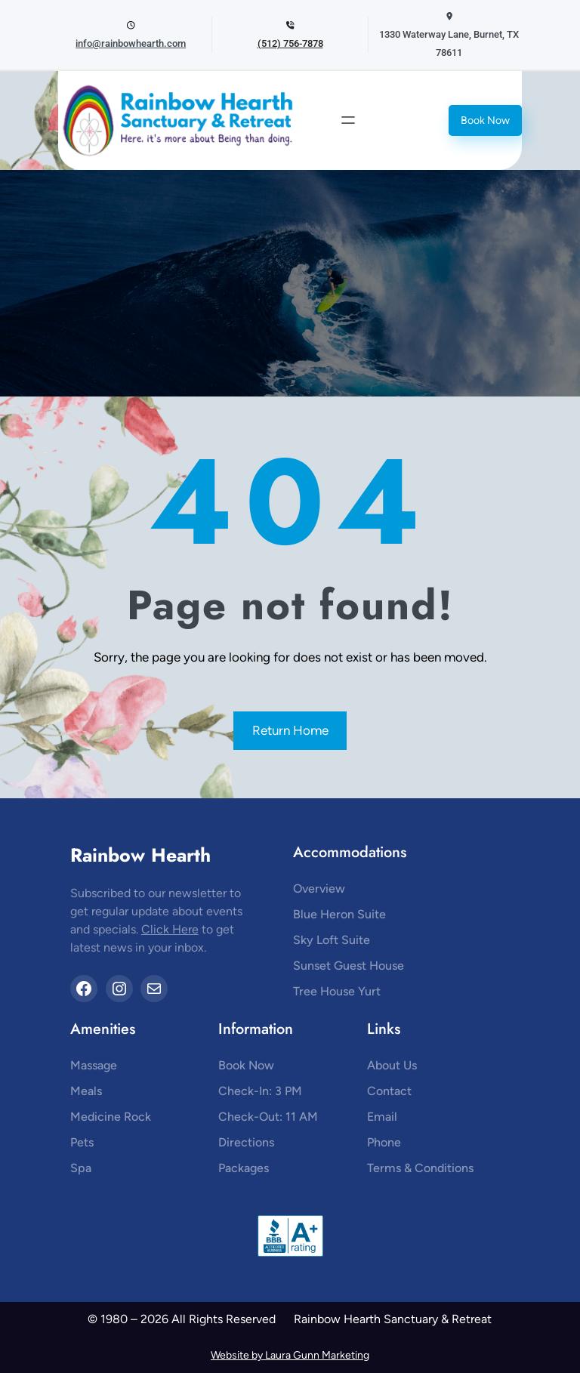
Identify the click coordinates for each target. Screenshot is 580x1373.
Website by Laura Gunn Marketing (290, 1355)
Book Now (485, 120)
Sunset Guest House (348, 965)
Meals (86, 1091)
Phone (384, 1142)
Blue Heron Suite (339, 914)
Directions (246, 1142)
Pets (82, 1142)
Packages (243, 1168)
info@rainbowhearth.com (131, 43)
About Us (392, 1065)
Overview (319, 888)
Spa (80, 1168)
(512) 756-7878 (290, 43)
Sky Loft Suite (331, 940)
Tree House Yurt (337, 991)
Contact (389, 1091)
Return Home (290, 730)
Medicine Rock (110, 1116)
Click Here (170, 929)
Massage (93, 1065)
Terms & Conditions (420, 1168)
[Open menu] (348, 120)
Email (382, 1116)
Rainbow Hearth (140, 855)
